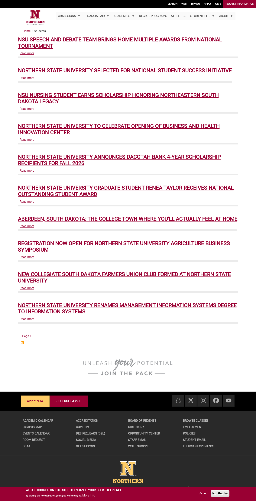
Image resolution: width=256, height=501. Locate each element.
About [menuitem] (225, 17)
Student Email (194, 440)
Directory (136, 427)
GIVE (218, 3)
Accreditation (87, 420)
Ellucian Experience (198, 446)
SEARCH (172, 3)
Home (27, 31)
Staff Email (137, 440)
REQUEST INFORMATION (239, 3)
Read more (27, 53)
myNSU (195, 3)
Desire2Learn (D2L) (90, 433)
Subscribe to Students (22, 342)
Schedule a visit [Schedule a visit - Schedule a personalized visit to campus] (69, 401)
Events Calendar (36, 433)
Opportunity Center (144, 433)
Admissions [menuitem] (68, 17)
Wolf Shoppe (138, 446)
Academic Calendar (38, 420)
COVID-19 (82, 427)
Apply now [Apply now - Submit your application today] (35, 401)
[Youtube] (229, 400)
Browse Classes (196, 420)
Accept (203, 493)
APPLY (207, 3)
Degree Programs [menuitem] (153, 16)
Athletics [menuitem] (178, 16)
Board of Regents (142, 420)
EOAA (26, 446)
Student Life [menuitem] (201, 17)
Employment (193, 427)
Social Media (86, 440)
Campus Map (32, 427)
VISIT (184, 3)
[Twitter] (191, 401)
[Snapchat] (178, 401)
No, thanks (220, 493)
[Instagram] (203, 400)
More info (88, 495)
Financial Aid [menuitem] (96, 17)
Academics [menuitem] (123, 17)
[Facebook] (216, 401)
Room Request (34, 440)
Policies (189, 433)
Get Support (86, 446)
